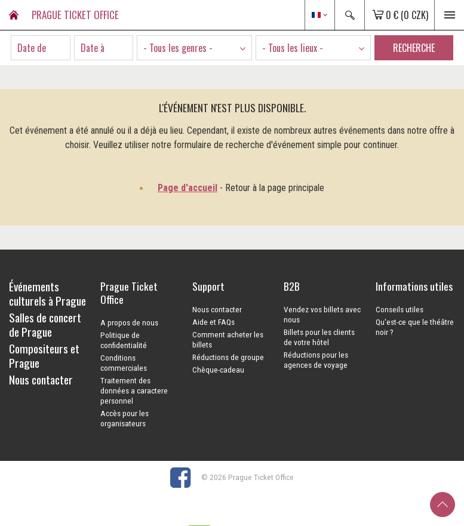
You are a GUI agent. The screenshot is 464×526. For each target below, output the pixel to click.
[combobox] (194, 47)
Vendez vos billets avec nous (322, 314)
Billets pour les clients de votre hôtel (319, 337)
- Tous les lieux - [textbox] (292, 48)
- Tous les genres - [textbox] (178, 48)
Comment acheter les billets (227, 339)
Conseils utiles (399, 309)
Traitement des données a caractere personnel (134, 390)
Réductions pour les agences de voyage (316, 360)
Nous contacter (217, 309)
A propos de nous (129, 322)
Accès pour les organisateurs (124, 418)
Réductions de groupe (228, 357)
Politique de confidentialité (123, 340)
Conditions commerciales (123, 363)
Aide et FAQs (213, 322)
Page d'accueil (187, 187)
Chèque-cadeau (218, 369)
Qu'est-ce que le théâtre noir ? (415, 327)
